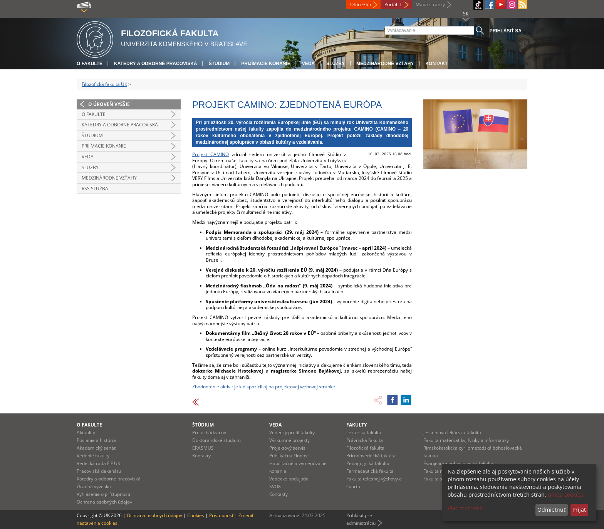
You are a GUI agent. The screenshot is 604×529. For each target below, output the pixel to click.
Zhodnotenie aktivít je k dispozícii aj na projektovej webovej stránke (263, 386)
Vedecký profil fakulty (292, 432)
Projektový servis (287, 448)
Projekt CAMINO (210, 154)
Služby (335, 63)
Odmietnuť (551, 509)
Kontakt (436, 63)
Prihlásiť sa (506, 31)
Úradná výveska (94, 486)
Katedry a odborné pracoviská (155, 63)
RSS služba (95, 188)
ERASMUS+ (204, 448)
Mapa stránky (430, 4)
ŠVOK (275, 486)
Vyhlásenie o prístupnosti (103, 494)
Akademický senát (96, 448)
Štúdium (219, 63)
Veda (308, 63)
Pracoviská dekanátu (99, 471)
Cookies (195, 515)
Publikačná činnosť (289, 455)
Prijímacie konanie (265, 63)
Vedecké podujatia (289, 478)
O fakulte (89, 63)
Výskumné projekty (289, 440)
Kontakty (201, 455)
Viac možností (465, 508)
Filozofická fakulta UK (104, 84)
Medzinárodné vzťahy (385, 63)
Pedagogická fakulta (367, 463)
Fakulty (356, 425)
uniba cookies (565, 494)
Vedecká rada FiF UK (98, 463)
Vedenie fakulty (93, 455)
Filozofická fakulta (365, 448)
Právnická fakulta (364, 440)
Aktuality (86, 432)
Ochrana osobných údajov (104, 502)
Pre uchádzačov (209, 432)
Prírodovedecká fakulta (371, 455)
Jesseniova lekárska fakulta (452, 432)
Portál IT (393, 4)
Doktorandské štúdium (216, 440)
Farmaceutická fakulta (370, 471)
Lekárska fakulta (363, 432)
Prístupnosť (221, 515)
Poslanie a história (96, 440)
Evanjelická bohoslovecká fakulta (458, 463)
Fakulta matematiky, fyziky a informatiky (466, 440)
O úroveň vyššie (109, 104)
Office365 (360, 4)
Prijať (579, 509)
